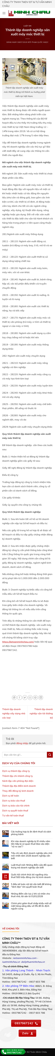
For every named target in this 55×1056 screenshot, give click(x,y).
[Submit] (50, 754)
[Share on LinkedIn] (40, 697)
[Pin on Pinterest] (35, 697)
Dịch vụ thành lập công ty (16, 770)
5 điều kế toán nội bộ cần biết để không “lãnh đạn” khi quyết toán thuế (31, 885)
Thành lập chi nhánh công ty (17, 775)
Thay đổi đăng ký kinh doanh (18, 790)
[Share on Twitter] (24, 697)
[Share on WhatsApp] (14, 697)
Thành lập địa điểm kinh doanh (19, 785)
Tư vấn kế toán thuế (13, 815)
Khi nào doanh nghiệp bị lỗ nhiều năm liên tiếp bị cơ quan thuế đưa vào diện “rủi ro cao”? (30, 844)
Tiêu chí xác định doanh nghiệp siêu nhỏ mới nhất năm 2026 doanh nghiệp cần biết (31, 856)
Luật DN (27, 26)
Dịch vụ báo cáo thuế (13, 800)
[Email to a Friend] (30, 697)
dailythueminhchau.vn (33, 961)
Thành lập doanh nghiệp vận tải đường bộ (41, 713)
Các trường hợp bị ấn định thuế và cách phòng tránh (31, 833)
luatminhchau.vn (11, 961)
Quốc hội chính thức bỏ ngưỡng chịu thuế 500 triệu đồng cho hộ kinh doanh (31, 876)
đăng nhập (22, 743)
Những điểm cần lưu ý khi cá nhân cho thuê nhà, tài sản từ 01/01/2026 (30, 895)
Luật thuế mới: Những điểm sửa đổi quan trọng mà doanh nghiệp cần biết (32, 866)
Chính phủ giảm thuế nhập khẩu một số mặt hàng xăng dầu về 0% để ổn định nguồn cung (31, 906)
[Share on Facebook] (19, 697)
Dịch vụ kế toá (10, 795)
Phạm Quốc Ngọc (40, 42)
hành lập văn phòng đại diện (17, 780)
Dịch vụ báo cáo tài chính (15, 805)
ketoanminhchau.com (24, 958)
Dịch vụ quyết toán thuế (15, 810)
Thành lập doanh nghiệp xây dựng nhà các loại (13, 713)
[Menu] (4, 13)
